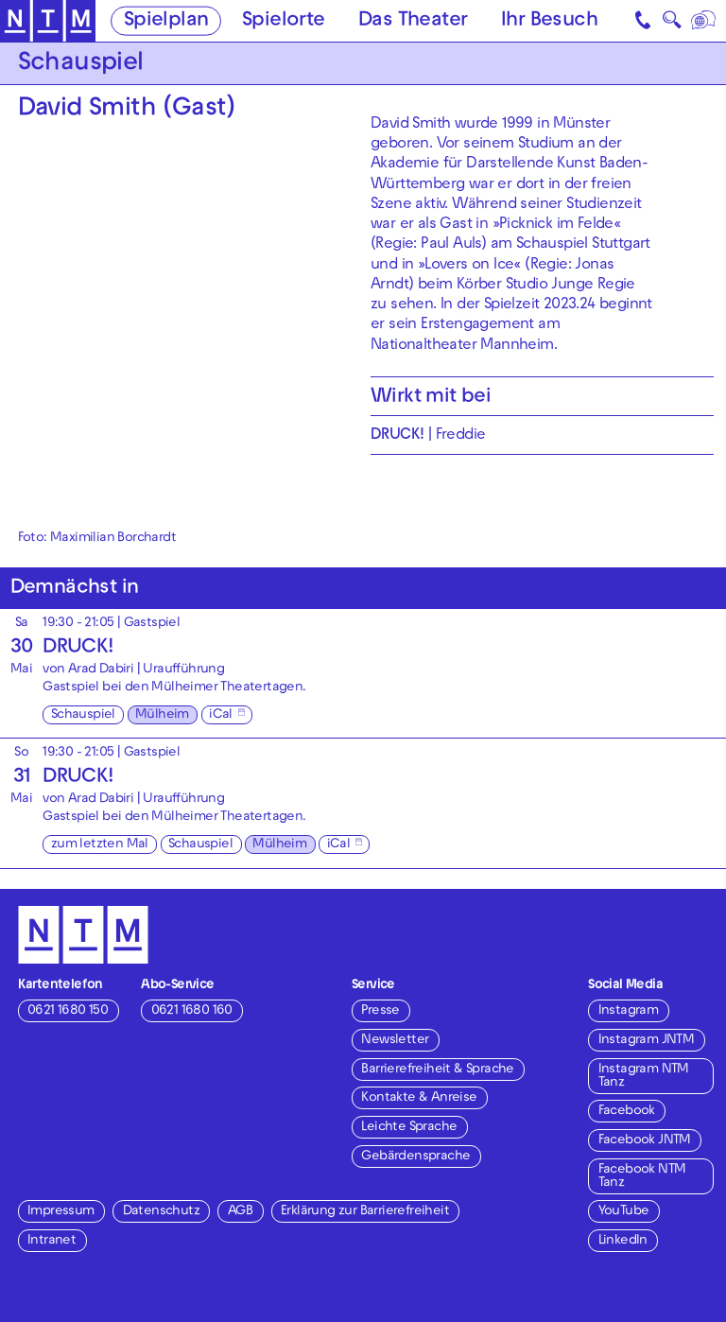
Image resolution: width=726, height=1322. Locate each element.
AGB (240, 1212)
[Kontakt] (645, 21)
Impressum (61, 1212)
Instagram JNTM (646, 1041)
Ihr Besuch (549, 21)
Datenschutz (161, 1212)
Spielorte (283, 21)
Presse (380, 1011)
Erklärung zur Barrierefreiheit (365, 1212)
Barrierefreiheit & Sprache (437, 1070)
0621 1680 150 (67, 1011)
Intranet (51, 1241)
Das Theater (412, 21)
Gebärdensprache (415, 1157)
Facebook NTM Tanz (642, 1177)
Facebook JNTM (644, 1141)
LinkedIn (623, 1241)
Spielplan (166, 21)
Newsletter (394, 1041)
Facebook (626, 1111)
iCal (221, 715)
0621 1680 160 (192, 1011)
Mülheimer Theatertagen (226, 688)
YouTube (623, 1212)
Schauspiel (83, 715)
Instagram (628, 1011)
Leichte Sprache (409, 1128)
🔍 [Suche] (672, 23)
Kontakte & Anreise (418, 1098)
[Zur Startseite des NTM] (47, 21)
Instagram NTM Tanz (643, 1076)
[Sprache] (704, 21)
